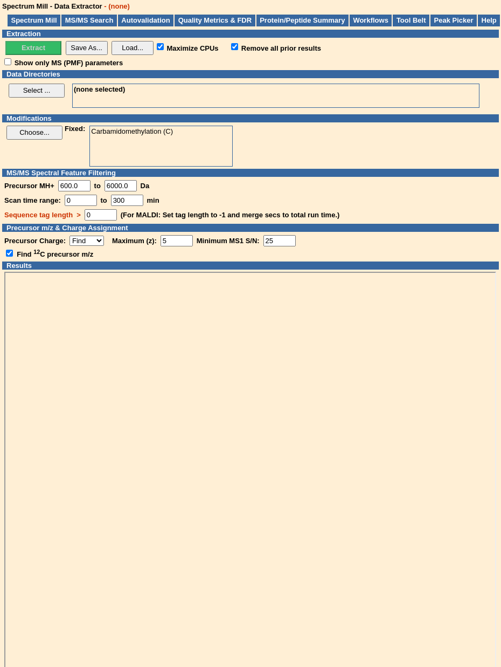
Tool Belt (411, 20)
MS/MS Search (89, 20)
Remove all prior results (281, 48)
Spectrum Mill (34, 20)
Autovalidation (145, 20)
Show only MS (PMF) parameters (69, 63)
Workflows (370, 20)
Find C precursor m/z (55, 254)
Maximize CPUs (193, 48)
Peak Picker (454, 20)
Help (489, 20)
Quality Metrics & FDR (215, 20)
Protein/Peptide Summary (302, 20)
